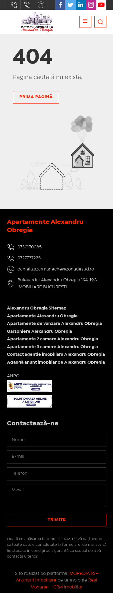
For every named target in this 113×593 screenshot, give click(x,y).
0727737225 (27, 4)
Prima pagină (36, 97)
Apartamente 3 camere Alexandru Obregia (52, 347)
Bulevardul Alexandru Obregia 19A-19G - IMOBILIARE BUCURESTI (58, 283)
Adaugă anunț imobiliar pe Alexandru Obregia (56, 362)
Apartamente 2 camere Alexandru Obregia (52, 339)
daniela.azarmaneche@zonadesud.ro (41, 4)
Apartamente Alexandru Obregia (42, 316)
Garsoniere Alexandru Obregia (39, 331)
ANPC (13, 376)
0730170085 (13, 4)
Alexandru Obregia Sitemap (37, 308)
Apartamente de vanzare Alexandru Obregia (54, 324)
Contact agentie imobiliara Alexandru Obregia (56, 354)
